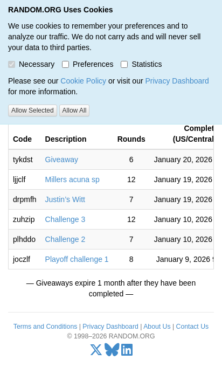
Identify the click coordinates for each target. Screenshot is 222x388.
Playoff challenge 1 (77, 259)
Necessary (31, 64)
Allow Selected (32, 110)
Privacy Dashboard (177, 81)
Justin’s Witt (65, 199)
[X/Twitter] (96, 352)
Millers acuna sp (72, 179)
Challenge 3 (65, 219)
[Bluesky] (112, 352)
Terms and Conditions (45, 326)
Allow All (75, 110)
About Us (156, 326)
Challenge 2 (65, 239)
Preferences (87, 64)
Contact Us (192, 326)
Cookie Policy (83, 81)
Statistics (141, 64)
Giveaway (61, 159)
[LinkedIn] (127, 352)
